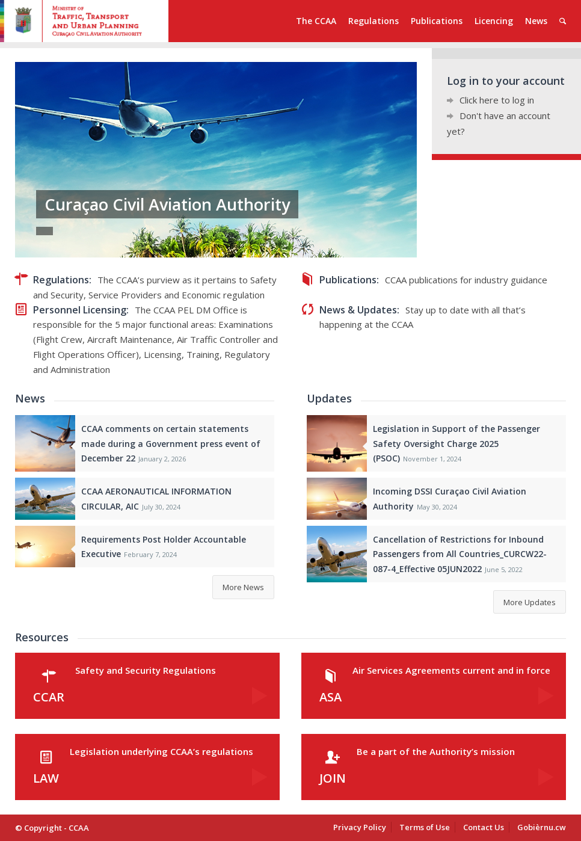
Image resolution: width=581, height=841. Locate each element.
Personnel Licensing (79, 309)
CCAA (79, 827)
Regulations (61, 279)
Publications (348, 279)
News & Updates (358, 309)
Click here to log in (497, 100)
